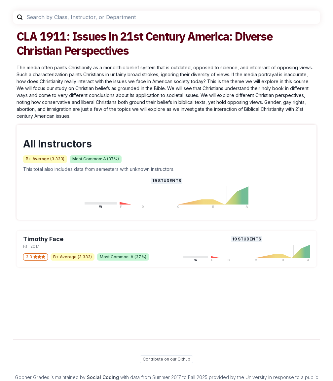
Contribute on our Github (166, 359)
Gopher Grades (32, 377)
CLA (27, 36)
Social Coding (103, 377)
